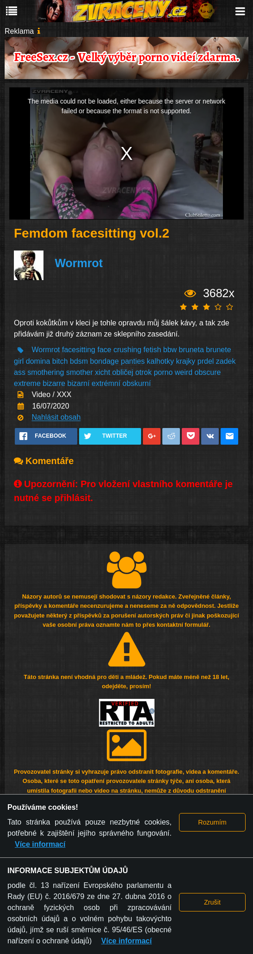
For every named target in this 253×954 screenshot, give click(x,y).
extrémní (106, 383)
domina (38, 361)
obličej (122, 372)
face (104, 350)
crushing (127, 350)
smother (79, 372)
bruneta (191, 350)
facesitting (78, 350)
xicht (102, 372)
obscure (207, 372)
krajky (186, 361)
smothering (45, 372)
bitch (60, 361)
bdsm (79, 361)
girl (19, 361)
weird (183, 372)
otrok (143, 372)
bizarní (79, 383)
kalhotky (160, 361)
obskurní (137, 383)
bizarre (54, 383)
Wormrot (79, 263)
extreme (27, 383)
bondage (104, 361)
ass (19, 372)
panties (133, 361)
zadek (226, 361)
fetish (152, 350)
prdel (205, 361)
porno (163, 372)
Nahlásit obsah (55, 418)
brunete (218, 350)
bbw (170, 350)
